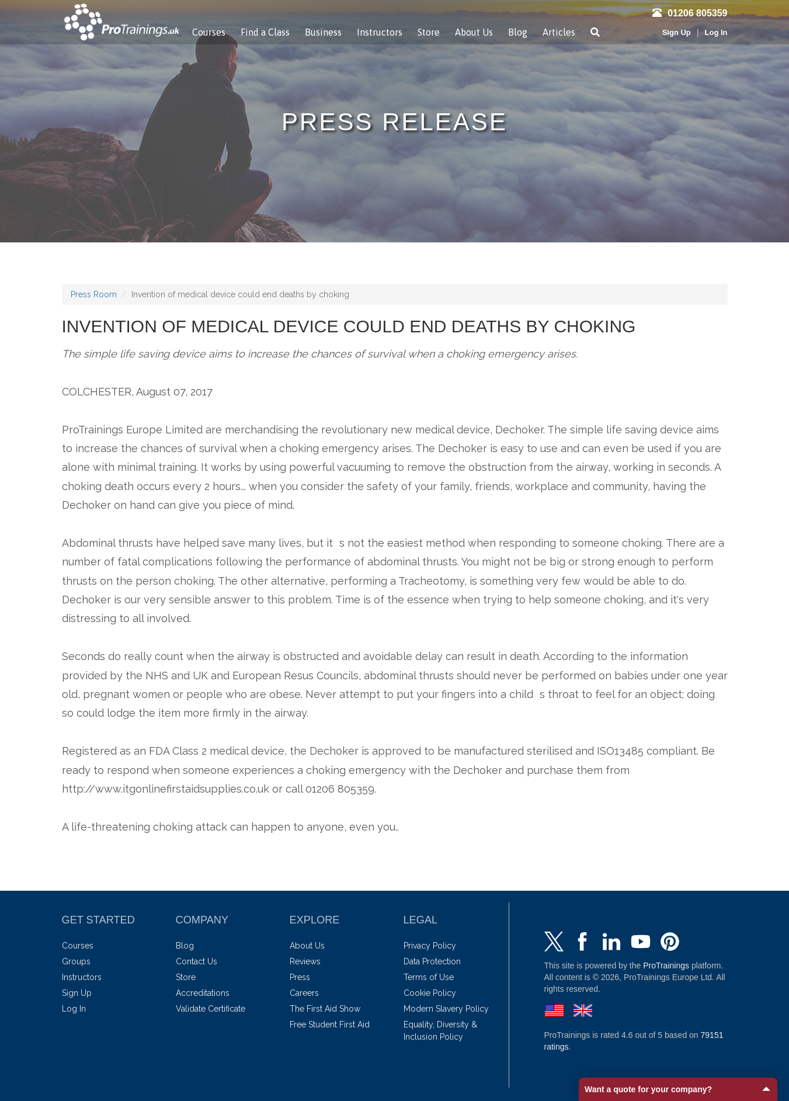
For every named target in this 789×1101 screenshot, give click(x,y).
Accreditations (203, 993)
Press (300, 977)
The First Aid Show (325, 1008)
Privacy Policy (430, 945)
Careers (304, 993)
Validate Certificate (210, 1008)
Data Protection (432, 961)
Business (323, 32)
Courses (208, 32)
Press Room (94, 294)
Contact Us (196, 961)
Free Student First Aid (330, 1024)
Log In (716, 32)
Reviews (305, 961)
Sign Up (676, 32)
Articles (559, 32)
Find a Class (265, 32)
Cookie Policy (430, 993)
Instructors (379, 32)
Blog (517, 32)
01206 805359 (689, 13)
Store (429, 32)
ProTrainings (666, 965)
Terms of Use (429, 977)
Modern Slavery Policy (446, 1008)
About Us (474, 32)
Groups (76, 961)
